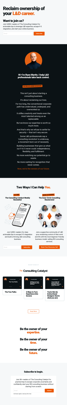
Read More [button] (33, 311)
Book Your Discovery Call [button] (49, 247)
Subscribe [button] (39, 33)
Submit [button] (49, 390)
